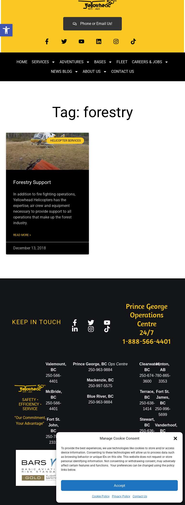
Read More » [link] (22, 235)
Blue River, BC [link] (100, 396)
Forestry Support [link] (32, 182)
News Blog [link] (64, 71)
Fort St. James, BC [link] (163, 397)
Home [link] (22, 62)
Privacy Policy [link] (121, 496)
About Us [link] (95, 71)
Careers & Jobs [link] (150, 62)
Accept (119, 485)
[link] (6, 30)
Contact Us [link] (140, 496)
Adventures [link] (75, 62)
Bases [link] (103, 62)
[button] (175, 438)
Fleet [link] (122, 62)
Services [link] (43, 62)
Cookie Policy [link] (101, 496)
